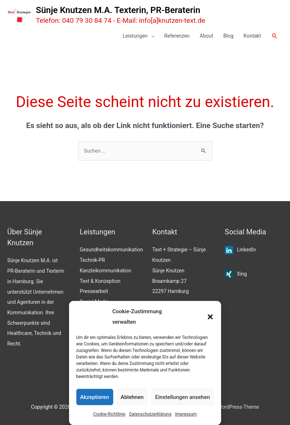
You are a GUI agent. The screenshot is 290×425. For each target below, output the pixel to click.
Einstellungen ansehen (182, 397)
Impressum (186, 414)
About (206, 36)
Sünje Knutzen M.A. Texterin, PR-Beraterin (118, 10)
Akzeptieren (94, 397)
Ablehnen (132, 397)
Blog (228, 36)
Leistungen (135, 36)
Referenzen (177, 36)
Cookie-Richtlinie (109, 414)
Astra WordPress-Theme (231, 407)
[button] (210, 316)
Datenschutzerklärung (150, 414)
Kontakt (252, 36)
